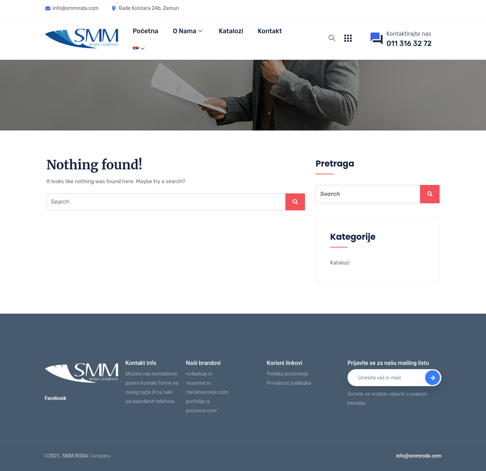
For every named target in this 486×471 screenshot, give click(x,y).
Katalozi (231, 31)
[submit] (432, 377)
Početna (145, 31)
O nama (188, 31)
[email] (394, 377)
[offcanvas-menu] (348, 38)
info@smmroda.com (418, 456)
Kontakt (271, 31)
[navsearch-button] (332, 38)
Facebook (55, 398)
